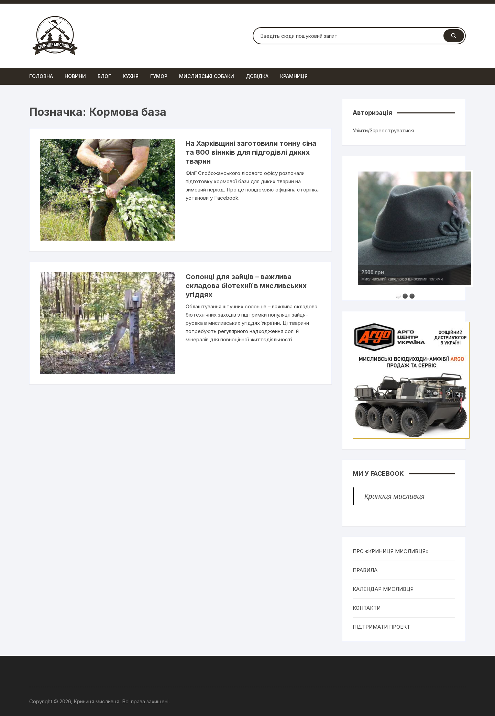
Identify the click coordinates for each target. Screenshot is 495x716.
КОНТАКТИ (367, 608)
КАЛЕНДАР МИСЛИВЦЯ (383, 589)
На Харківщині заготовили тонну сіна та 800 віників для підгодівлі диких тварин (251, 152)
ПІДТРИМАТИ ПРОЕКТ (381, 627)
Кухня (131, 76)
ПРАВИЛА (365, 570)
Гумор (158, 76)
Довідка (257, 76)
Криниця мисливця (394, 496)
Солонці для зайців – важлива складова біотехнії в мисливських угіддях (246, 286)
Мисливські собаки (206, 76)
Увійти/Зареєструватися (383, 130)
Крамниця (294, 76)
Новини (75, 76)
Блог (104, 76)
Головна (41, 76)
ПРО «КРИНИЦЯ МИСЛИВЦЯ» (391, 551)
